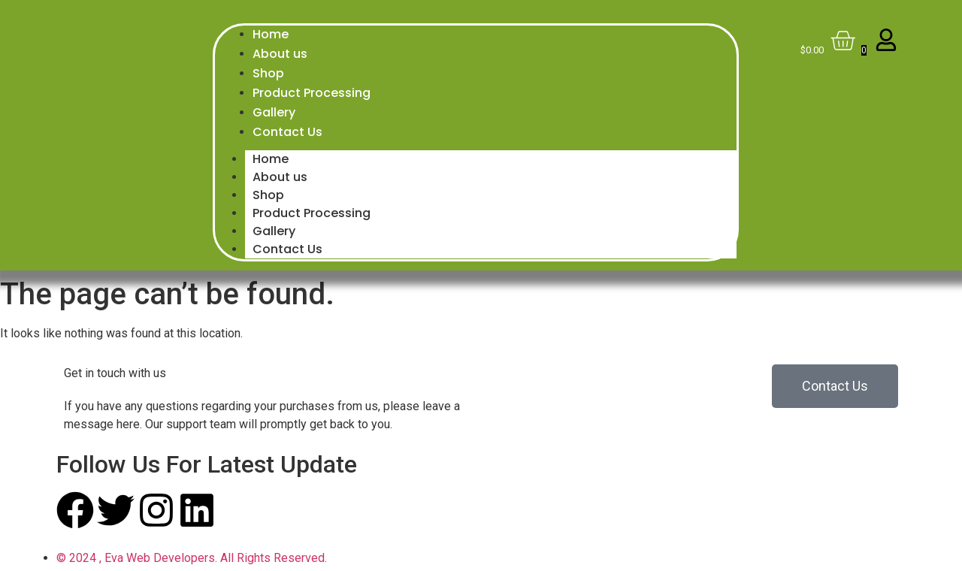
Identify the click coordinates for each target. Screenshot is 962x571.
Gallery (274, 231)
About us (280, 177)
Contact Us (287, 249)
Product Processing (312, 213)
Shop (268, 195)
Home (271, 159)
